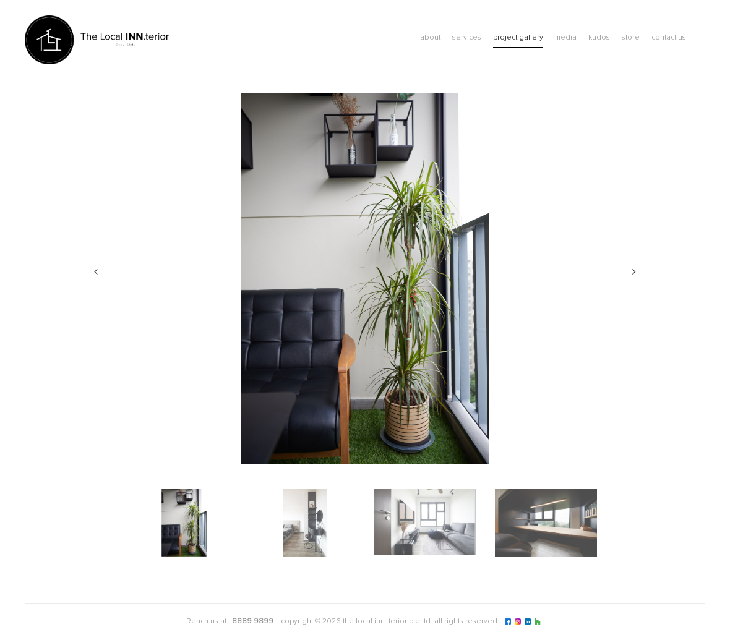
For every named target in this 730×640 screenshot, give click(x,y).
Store (631, 37)
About (430, 37)
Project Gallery (518, 37)
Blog (699, 39)
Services (466, 37)
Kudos (599, 37)
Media (566, 37)
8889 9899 (252, 621)
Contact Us (668, 37)
